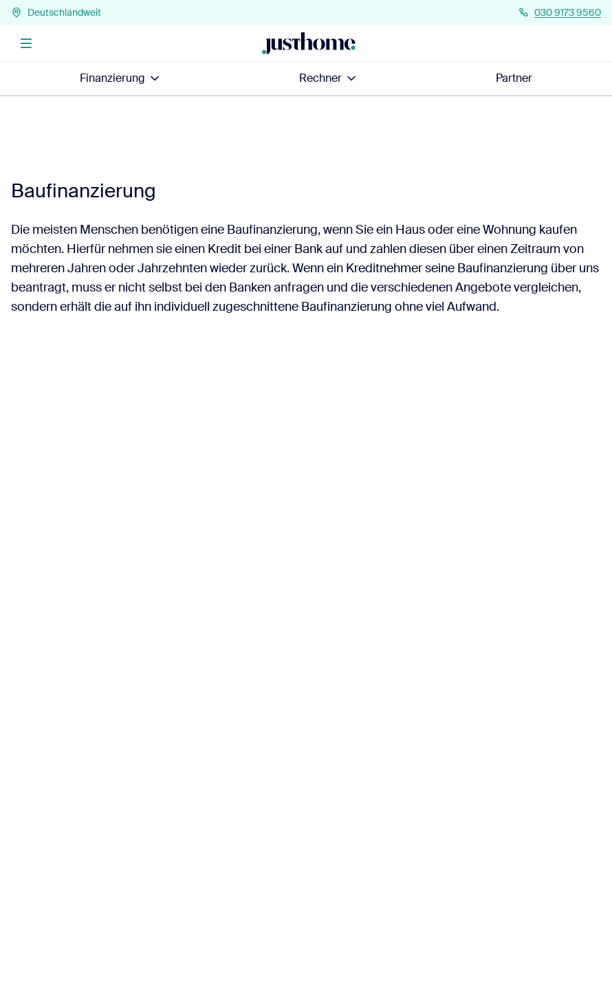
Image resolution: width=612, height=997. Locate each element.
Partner (514, 78)
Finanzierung (121, 78)
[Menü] (26, 43)
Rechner (328, 78)
